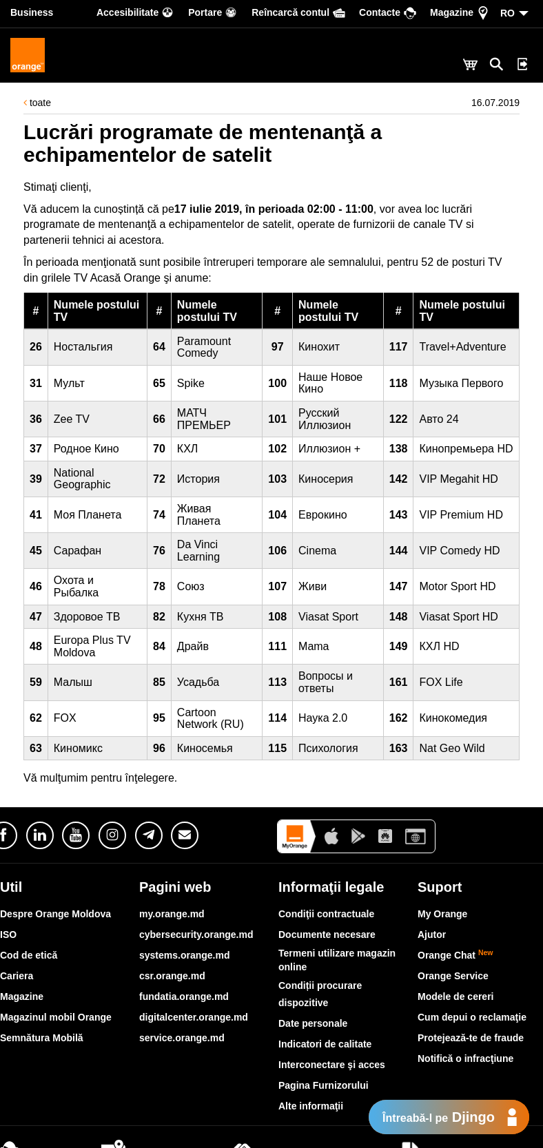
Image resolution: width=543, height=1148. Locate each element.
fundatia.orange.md (184, 996)
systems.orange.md (184, 955)
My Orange (442, 913)
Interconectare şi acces (331, 1064)
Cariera (16, 975)
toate (37, 102)
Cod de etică (28, 955)
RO (507, 13)
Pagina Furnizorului (323, 1085)
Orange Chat (455, 955)
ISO (8, 934)
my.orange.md (172, 913)
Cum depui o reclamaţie (472, 1017)
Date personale (312, 1023)
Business (31, 12)
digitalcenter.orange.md (193, 1017)
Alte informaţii (310, 1106)
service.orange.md (182, 1037)
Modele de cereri (456, 996)
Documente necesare (327, 934)
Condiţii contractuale (326, 913)
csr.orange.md (172, 975)
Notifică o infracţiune (465, 1058)
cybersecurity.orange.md (196, 934)
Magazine (21, 996)
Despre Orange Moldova (55, 913)
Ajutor (432, 934)
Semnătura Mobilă (41, 1037)
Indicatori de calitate (324, 1044)
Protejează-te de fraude (471, 1037)
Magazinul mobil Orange (56, 1017)
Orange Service (453, 975)
